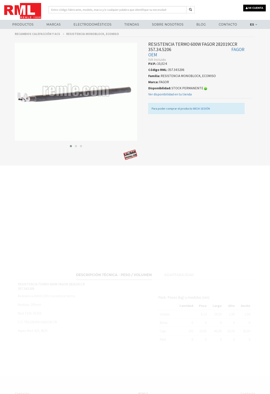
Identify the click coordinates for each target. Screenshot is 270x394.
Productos (23, 24)
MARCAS (53, 24)
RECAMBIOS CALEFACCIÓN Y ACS (39, 42)
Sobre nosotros (168, 24)
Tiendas (131, 24)
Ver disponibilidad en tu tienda (170, 102)
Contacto (228, 24)
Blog (201, 24)
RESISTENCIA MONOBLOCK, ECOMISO (92, 42)
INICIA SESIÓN (201, 117)
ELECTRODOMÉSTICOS (93, 24)
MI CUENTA (254, 8)
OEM (152, 63)
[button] (70, 154)
